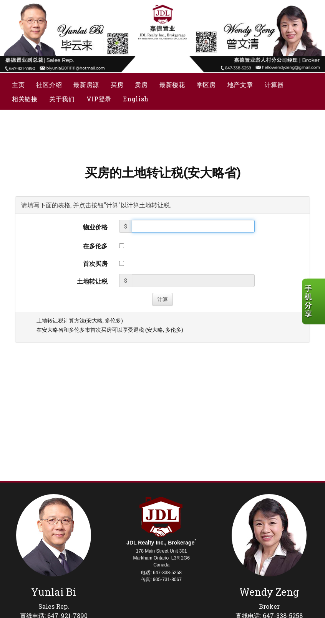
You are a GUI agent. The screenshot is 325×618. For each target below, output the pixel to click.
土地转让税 (92, 281)
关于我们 (62, 99)
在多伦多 (95, 246)
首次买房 (95, 263)
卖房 (141, 84)
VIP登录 (99, 99)
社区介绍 (49, 84)
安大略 (94, 320)
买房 (117, 84)
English (136, 99)
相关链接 (25, 99)
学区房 (206, 84)
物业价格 (95, 227)
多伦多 (113, 320)
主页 (18, 84)
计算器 (274, 84)
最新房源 (86, 84)
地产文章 (240, 84)
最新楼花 (172, 84)
